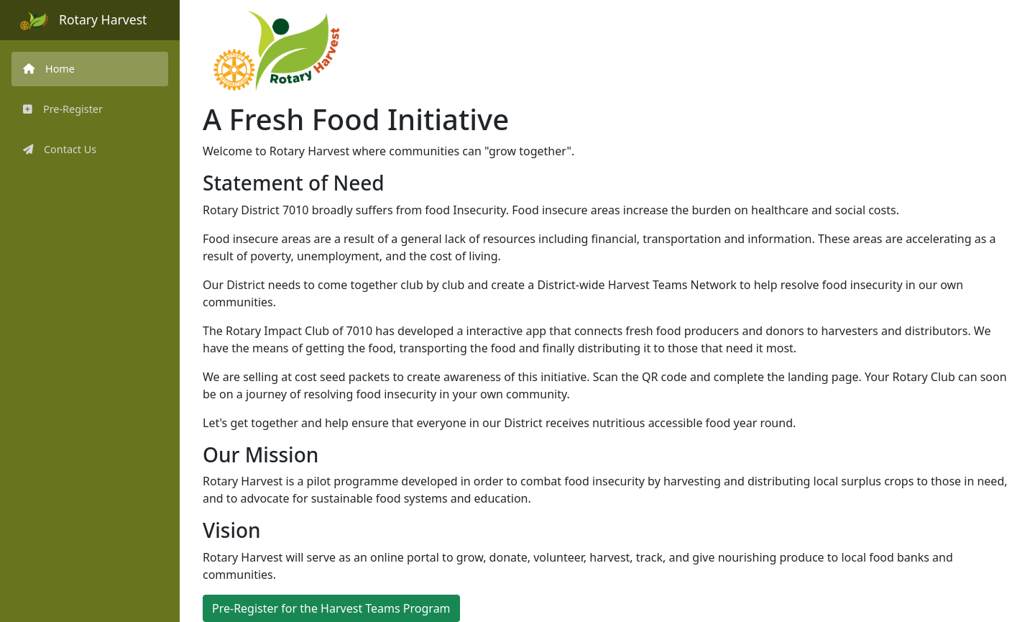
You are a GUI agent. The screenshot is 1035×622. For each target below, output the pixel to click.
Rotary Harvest (83, 20)
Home (49, 69)
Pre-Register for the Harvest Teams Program (331, 608)
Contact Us (59, 149)
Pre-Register (63, 109)
